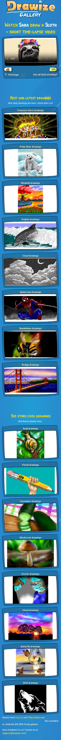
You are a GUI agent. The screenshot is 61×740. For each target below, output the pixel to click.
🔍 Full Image (12, 74)
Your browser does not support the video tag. (30, 51)
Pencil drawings (30, 465)
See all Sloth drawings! (45, 74)
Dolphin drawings (30, 219)
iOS (16, 724)
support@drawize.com (14, 733)
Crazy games (31, 724)
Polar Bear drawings (30, 146)
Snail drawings (30, 428)
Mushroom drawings (30, 537)
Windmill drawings (30, 183)
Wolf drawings (30, 683)
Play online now (36, 717)
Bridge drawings (30, 364)
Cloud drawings (30, 255)
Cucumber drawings (30, 501)
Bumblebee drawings (30, 328)
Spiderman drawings (30, 292)
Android (9, 724)
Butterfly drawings (30, 646)
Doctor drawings (30, 574)
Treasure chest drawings (30, 110)
